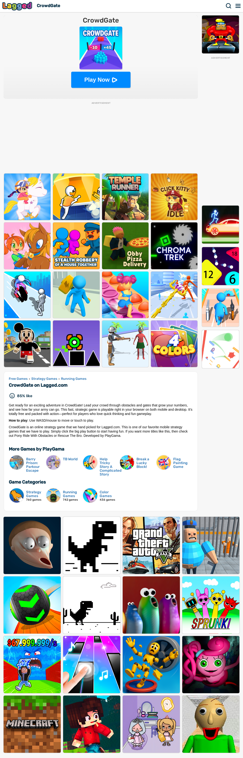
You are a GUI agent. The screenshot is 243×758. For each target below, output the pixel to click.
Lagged (17, 6)
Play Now (97, 79)
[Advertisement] (220, 131)
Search (229, 6)
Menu (238, 6)
